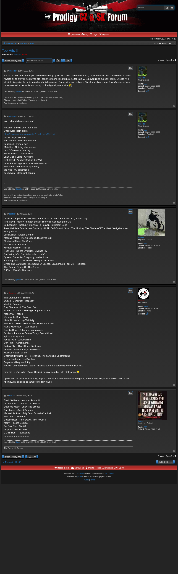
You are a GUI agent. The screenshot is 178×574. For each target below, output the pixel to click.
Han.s (140, 421)
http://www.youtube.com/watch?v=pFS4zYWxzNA (29, 134)
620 (145, 84)
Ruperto (141, 78)
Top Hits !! (10, 50)
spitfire (141, 238)
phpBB (79, 477)
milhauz (17, 55)
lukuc (24, 55)
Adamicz (141, 300)
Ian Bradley (109, 473)
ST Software (79, 473)
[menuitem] (84, 34)
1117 (146, 307)
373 (145, 427)
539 (145, 244)
